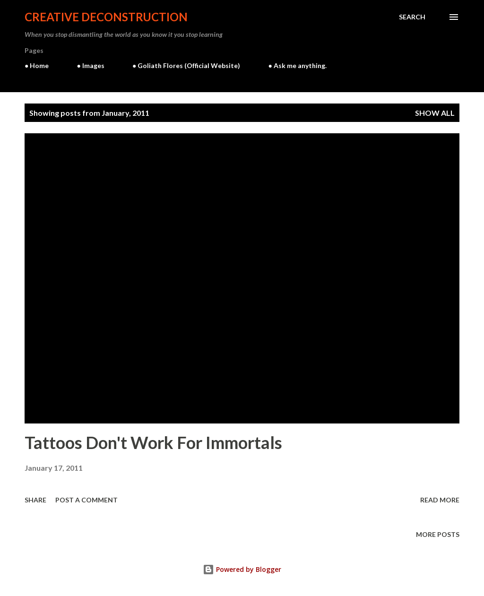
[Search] (412, 17)
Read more (439, 500)
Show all (435, 112)
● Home (37, 65)
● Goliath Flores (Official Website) (186, 65)
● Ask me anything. (297, 65)
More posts (437, 534)
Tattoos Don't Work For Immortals (153, 442)
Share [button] (35, 500)
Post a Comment (86, 500)
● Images (90, 65)
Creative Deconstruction (106, 17)
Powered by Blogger (242, 569)
